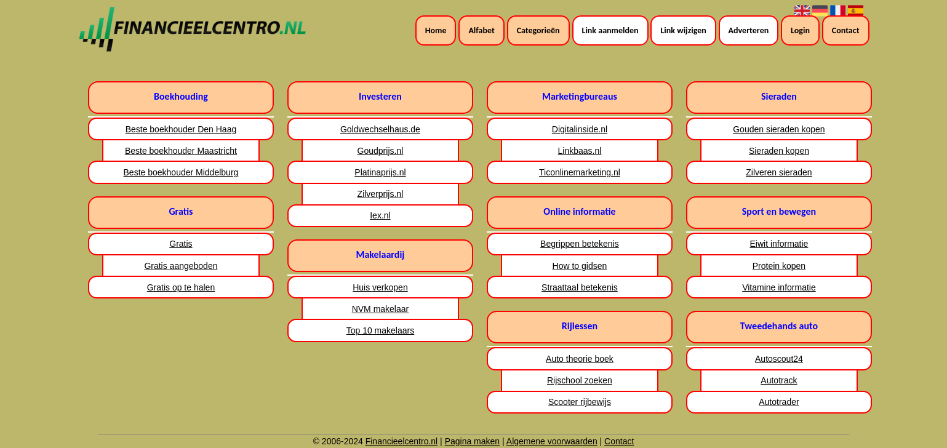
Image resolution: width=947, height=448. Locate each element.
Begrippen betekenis (579, 244)
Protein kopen (779, 266)
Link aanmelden (610, 30)
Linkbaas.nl (580, 151)
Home (436, 30)
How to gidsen (580, 266)
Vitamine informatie (779, 287)
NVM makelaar (380, 309)
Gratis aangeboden (180, 266)
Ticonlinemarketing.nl (579, 172)
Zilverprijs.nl (381, 194)
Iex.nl (380, 215)
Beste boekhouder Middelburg (181, 172)
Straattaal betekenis (579, 287)
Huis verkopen (380, 287)
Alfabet (481, 30)
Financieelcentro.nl (402, 441)
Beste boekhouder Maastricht (181, 151)
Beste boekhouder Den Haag (181, 129)
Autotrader (779, 402)
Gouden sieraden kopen (779, 129)
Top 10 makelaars (380, 330)
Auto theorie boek (579, 359)
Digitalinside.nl (579, 129)
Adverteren (749, 30)
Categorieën (538, 30)
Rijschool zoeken (579, 380)
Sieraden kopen (779, 151)
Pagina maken (472, 441)
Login (800, 30)
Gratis (180, 244)
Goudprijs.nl (381, 151)
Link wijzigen (683, 30)
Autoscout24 (779, 359)
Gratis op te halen (181, 287)
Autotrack (779, 380)
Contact (846, 30)
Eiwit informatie (778, 244)
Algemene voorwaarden (551, 441)
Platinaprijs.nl (380, 172)
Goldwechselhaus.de (380, 129)
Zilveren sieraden (779, 172)
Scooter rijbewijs (579, 402)
